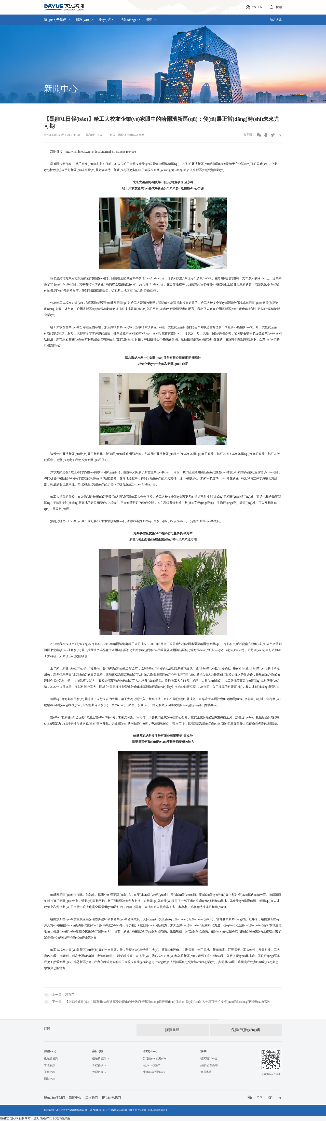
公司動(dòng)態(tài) (154, 1054)
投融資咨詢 (51, 1054)
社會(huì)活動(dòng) (154, 1067)
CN (254, 7)
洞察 (151, 20)
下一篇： (161, 1002)
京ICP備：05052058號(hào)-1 (152, 1106)
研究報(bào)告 (208, 1054)
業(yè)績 (107, 20)
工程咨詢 (49, 1067)
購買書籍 (170, 1028)
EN (260, 7)
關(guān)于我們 (57, 20)
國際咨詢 (49, 1074)
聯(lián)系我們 (111, 1093)
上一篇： (64, 994)
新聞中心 (75, 1093)
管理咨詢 (49, 1061)
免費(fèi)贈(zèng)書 (245, 1028)
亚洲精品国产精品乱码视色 (18, 1118)
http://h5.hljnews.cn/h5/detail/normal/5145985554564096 (100, 151)
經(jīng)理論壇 (209, 1061)
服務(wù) (84, 20)
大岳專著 (206, 1067)
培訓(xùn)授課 (151, 1061)
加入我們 (91, 1093)
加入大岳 (276, 19)
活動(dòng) (130, 20)
